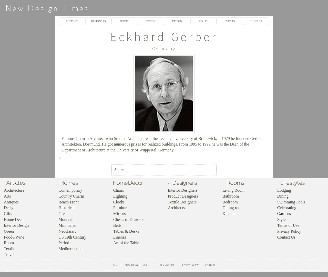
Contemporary (70, 190)
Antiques (11, 202)
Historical (66, 208)
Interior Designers (183, 190)
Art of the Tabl (125, 243)
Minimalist (67, 225)
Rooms (9, 243)
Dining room (232, 208)
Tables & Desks (126, 231)
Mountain (66, 219)
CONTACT (256, 21)
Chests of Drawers (128, 219)
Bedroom (230, 202)
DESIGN (177, 21)
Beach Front (68, 202)
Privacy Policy (289, 231)
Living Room (233, 190)
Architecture (14, 190)
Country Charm (71, 196)
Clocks (119, 202)
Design (9, 208)
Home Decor (14, 219)
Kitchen (228, 213)
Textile (9, 249)
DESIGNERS (98, 21)
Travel (9, 254)
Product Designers (183, 196)
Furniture (121, 208)
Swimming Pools (291, 202)
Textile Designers (182, 202)
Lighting (120, 196)
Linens (119, 237)
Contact (210, 265)
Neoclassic (67, 231)
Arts (7, 196)
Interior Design (16, 225)
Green (9, 231)
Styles (282, 219)
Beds (117, 225)
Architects (176, 208)
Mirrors (119, 213)
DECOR (151, 21)
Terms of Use (288, 225)
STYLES (203, 21)
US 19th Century (72, 237)
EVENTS (229, 21)
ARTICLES (72, 21)
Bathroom (230, 196)
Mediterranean (70, 249)
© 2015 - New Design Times (130, 265)
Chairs (118, 190)
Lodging (284, 190)
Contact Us (286, 237)
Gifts (8, 213)
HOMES (124, 21)
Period (63, 243)
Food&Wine (14, 237)
